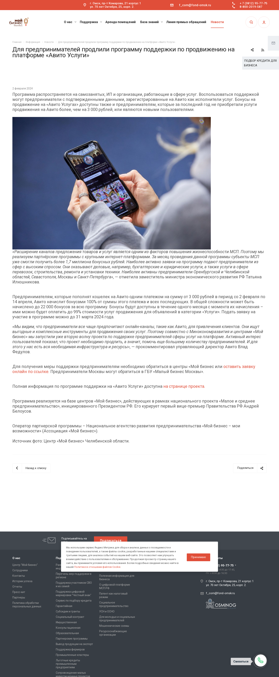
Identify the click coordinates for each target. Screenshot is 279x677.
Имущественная (66, 622)
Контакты (18, 575)
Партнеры (18, 597)
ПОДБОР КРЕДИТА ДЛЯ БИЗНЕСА (260, 63)
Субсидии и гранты (68, 611)
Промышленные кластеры (72, 654)
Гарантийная (64, 606)
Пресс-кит (18, 592)
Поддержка (91, 22)
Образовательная (67, 633)
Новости (217, 22)
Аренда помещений (120, 22)
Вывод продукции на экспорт (74, 644)
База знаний (151, 22)
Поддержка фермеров (70, 649)
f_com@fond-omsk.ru (195, 5)
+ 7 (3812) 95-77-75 (253, 3)
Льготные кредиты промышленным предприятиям (68, 664)
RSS (263, 50)
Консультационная (68, 627)
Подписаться (110, 540)
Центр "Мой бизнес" (25, 564)
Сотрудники (20, 570)
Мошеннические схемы (114, 625)
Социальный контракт (70, 616)
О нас (70, 22)
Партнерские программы (72, 638)
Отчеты (17, 586)
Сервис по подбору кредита (73, 600)
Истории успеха (22, 581)
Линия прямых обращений (186, 22)
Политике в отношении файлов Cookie (97, 566)
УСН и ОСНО (107, 611)
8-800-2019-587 (251, 7)
